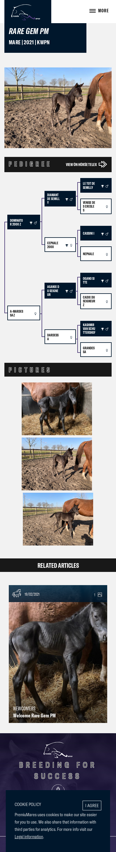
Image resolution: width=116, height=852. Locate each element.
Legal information (29, 836)
